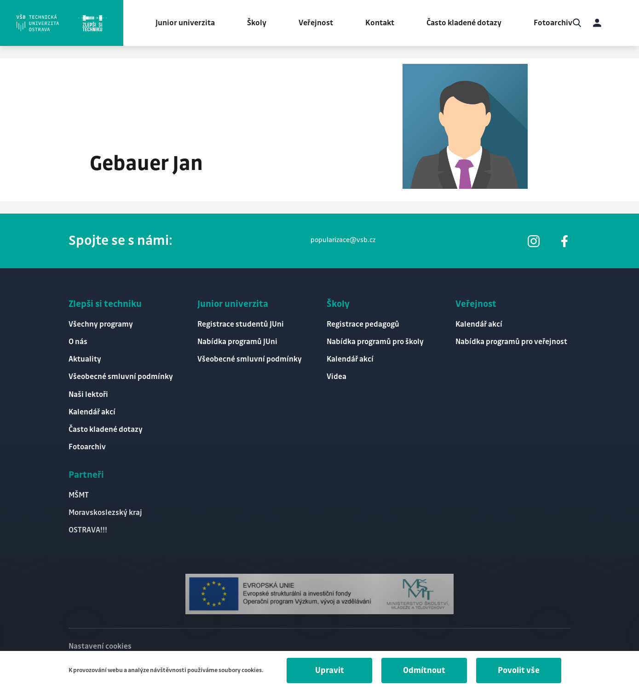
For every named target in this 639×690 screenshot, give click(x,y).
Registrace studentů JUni (240, 324)
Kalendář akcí (92, 412)
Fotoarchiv (553, 23)
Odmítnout (424, 670)
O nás (78, 342)
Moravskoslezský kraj (105, 513)
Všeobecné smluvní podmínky (121, 377)
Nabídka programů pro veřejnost (511, 342)
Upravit (329, 670)
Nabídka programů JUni (237, 342)
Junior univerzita (185, 23)
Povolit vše (519, 670)
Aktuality (85, 359)
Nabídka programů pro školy (375, 342)
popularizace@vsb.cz (343, 240)
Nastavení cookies (100, 646)
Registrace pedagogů (363, 324)
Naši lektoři (88, 395)
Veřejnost (316, 23)
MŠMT (79, 495)
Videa (336, 377)
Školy (256, 23)
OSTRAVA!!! (88, 530)
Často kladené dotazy (463, 23)
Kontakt (379, 23)
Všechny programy (101, 324)
